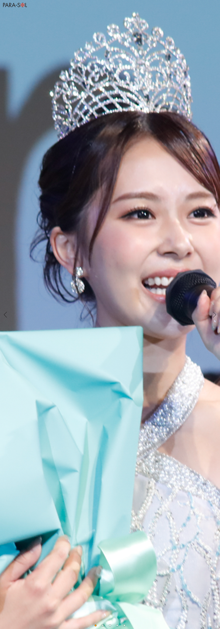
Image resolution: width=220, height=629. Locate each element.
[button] (95, 625)
